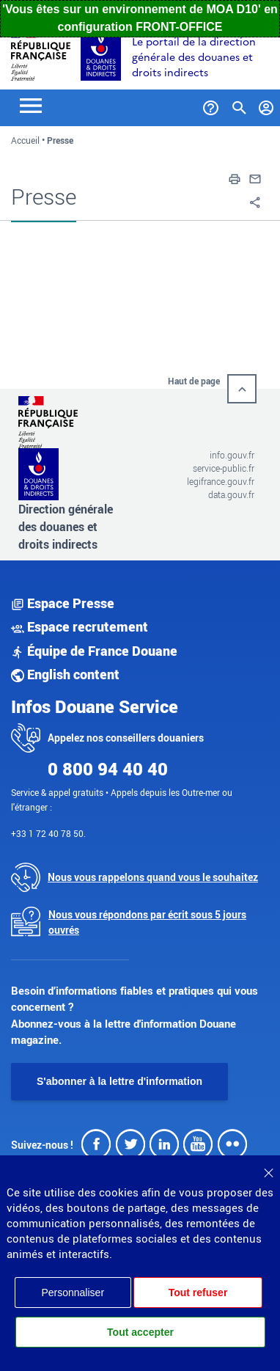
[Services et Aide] (211, 104)
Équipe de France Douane (94, 650)
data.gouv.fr (231, 494)
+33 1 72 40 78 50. (48, 833)
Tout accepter (140, 1332)
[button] (234, 177)
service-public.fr (223, 468)
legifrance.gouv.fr (220, 481)
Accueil (25, 140)
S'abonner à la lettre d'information (119, 1081)
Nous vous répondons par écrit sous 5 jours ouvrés (147, 922)
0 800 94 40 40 (108, 769)
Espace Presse (62, 603)
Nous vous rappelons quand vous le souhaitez (153, 877)
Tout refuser (198, 1292)
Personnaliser (72, 1292)
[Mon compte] (266, 104)
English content (65, 674)
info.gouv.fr (232, 455)
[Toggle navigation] (31, 104)
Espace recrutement (79, 626)
